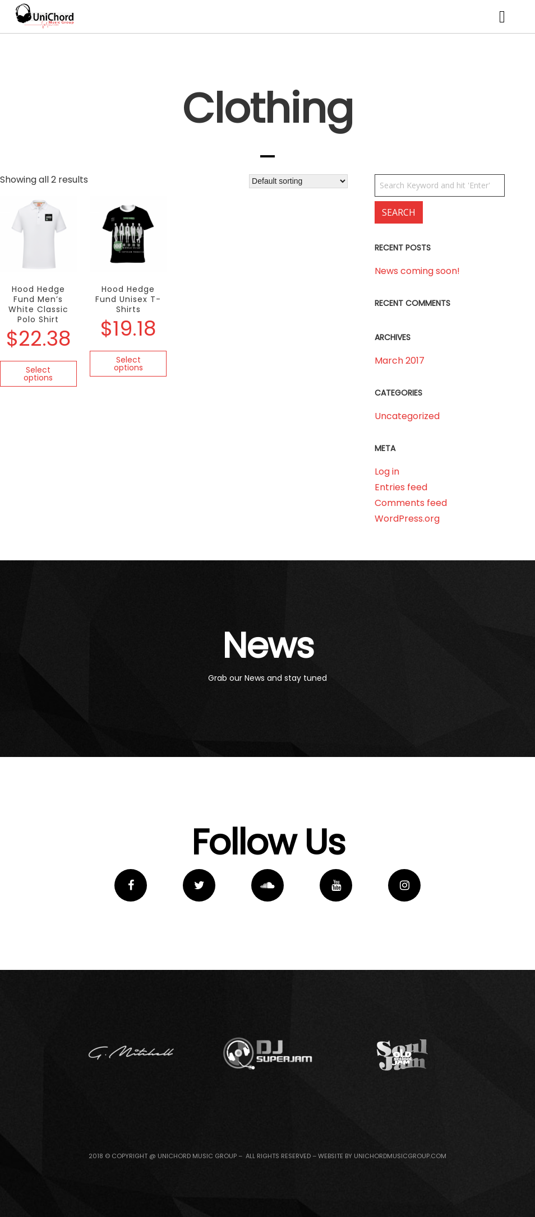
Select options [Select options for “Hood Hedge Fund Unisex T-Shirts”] (128, 363)
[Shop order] (298, 181)
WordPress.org (407, 518)
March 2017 (400, 360)
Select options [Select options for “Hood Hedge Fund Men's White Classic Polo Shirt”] (38, 373)
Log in (387, 471)
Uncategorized (407, 416)
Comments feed (411, 502)
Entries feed (401, 487)
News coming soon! (417, 270)
